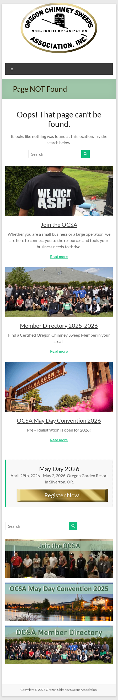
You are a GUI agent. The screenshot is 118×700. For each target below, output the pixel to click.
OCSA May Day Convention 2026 (59, 420)
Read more (59, 256)
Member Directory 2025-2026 (59, 325)
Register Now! (62, 495)
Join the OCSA (59, 224)
